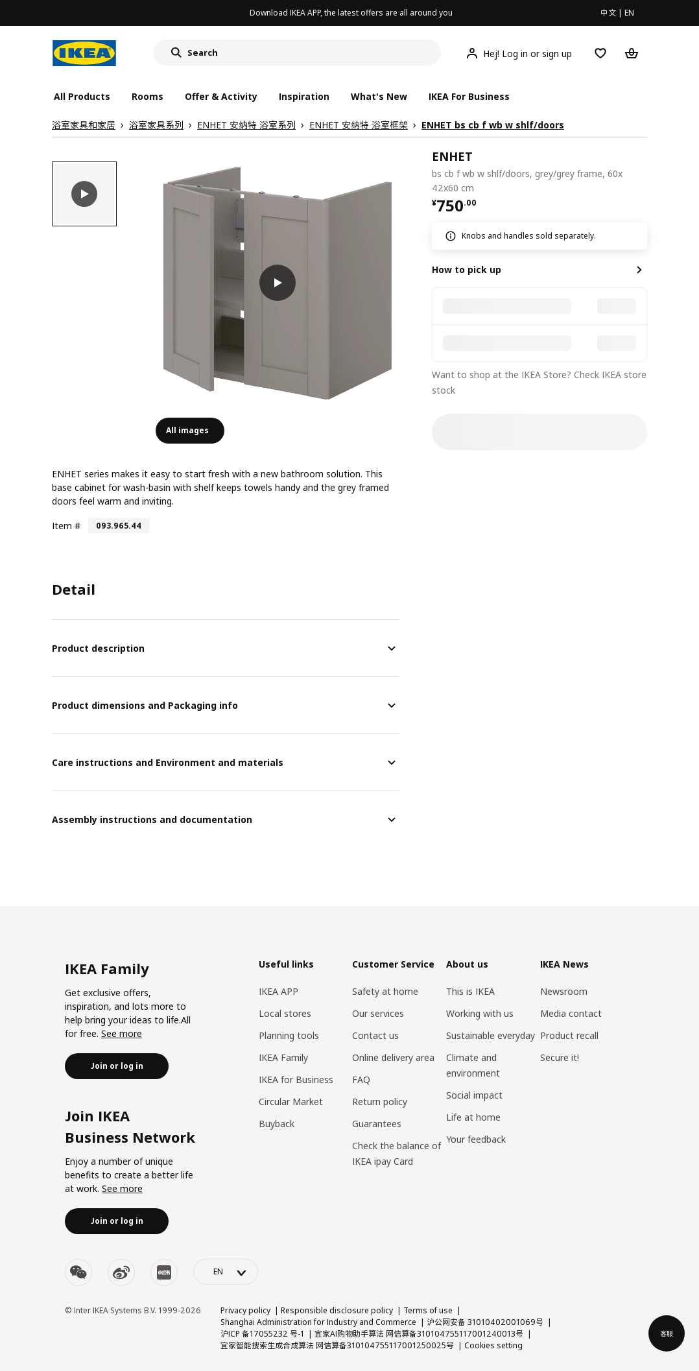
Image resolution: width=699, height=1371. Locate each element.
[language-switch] (225, 1272)
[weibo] (121, 1272)
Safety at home (385, 991)
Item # (66, 525)
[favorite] (642, 172)
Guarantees (376, 1123)
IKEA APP (278, 991)
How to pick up (466, 269)
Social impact (474, 1095)
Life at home (473, 1117)
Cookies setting (493, 1345)
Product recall (569, 1035)
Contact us (375, 1035)
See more (121, 1033)
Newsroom (563, 991)
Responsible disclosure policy (337, 1310)
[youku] (164, 1272)
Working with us (480, 1013)
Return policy (379, 1101)
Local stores (285, 1013)
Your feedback (476, 1139)
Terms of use (428, 1310)
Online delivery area (393, 1057)
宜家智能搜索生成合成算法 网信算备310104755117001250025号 (337, 1345)
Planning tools (289, 1035)
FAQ (361, 1079)
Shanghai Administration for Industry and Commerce (318, 1322)
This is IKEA (470, 991)
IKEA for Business (296, 1079)
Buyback (276, 1123)
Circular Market (291, 1101)
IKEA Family (283, 1057)
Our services (378, 1013)
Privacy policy (245, 1310)
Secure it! (559, 1057)
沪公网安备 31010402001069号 (485, 1322)
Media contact (571, 1013)
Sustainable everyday (490, 1035)
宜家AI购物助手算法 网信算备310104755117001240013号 (418, 1333)
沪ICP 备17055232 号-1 (262, 1333)
